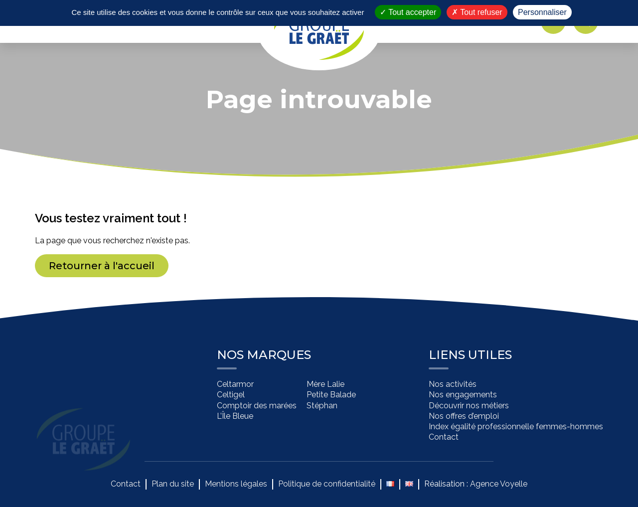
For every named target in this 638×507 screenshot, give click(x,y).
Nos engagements (463, 395)
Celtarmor (235, 384)
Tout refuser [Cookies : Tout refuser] (477, 12)
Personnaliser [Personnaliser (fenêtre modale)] (542, 12)
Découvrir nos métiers (469, 405)
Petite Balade (331, 395)
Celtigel (231, 395)
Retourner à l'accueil (102, 266)
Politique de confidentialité (326, 484)
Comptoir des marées (257, 405)
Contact (444, 437)
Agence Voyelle (498, 484)
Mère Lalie (325, 384)
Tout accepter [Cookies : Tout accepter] (408, 12)
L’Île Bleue (235, 416)
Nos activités (453, 384)
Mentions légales (236, 484)
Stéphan (322, 405)
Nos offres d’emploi (464, 416)
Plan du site (173, 484)
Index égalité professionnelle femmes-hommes (516, 427)
